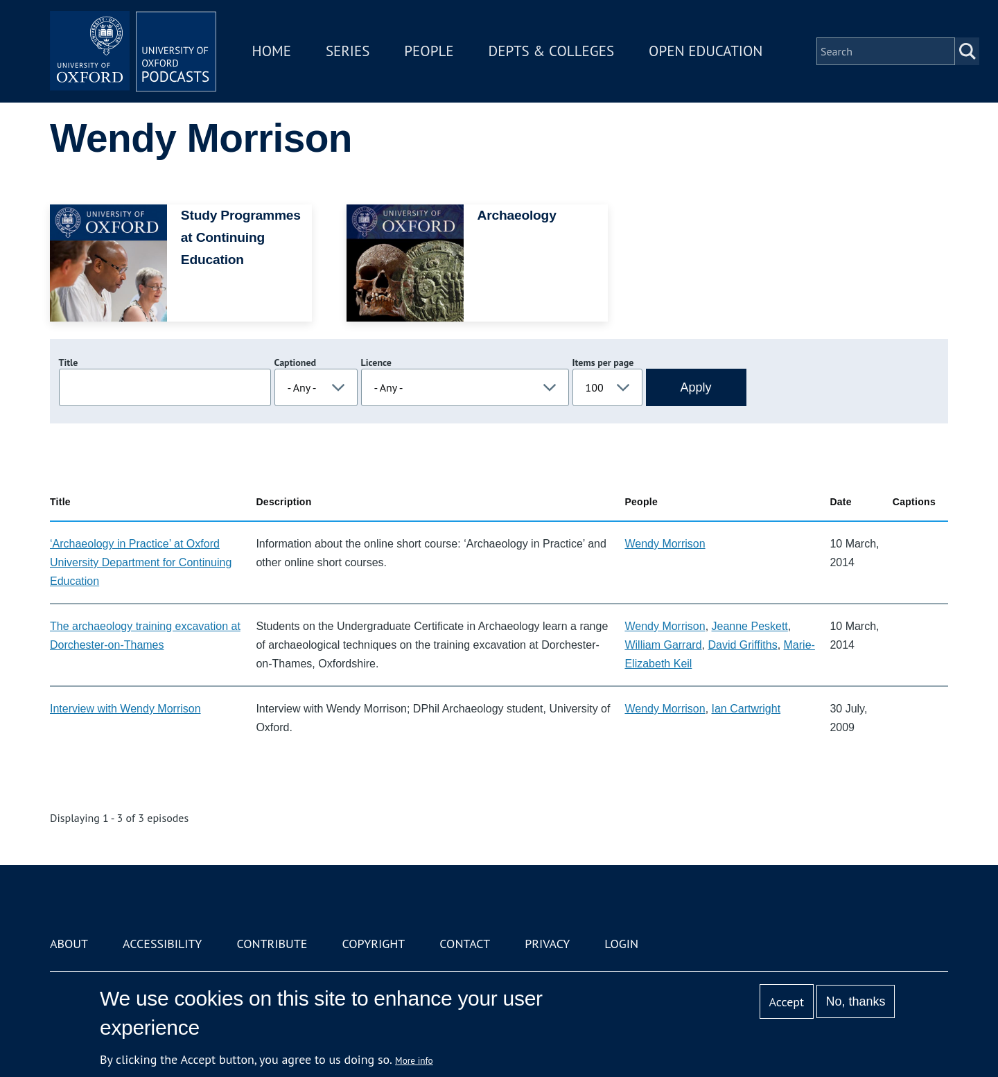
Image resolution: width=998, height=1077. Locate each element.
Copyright (373, 944)
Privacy (547, 944)
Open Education (705, 51)
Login (621, 944)
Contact (464, 944)
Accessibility (162, 944)
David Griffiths (742, 645)
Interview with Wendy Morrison (125, 709)
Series (347, 51)
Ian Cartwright (746, 709)
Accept (786, 1002)
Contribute (271, 944)
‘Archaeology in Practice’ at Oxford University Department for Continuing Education (140, 562)
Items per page (603, 362)
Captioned (295, 362)
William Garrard (662, 645)
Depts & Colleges (552, 51)
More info (414, 1060)
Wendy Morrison (664, 544)
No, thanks (855, 1001)
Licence (376, 362)
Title (68, 362)
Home (271, 51)
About (69, 944)
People (428, 51)
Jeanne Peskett (750, 626)
